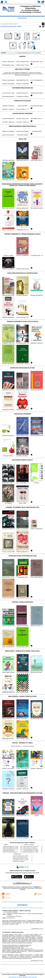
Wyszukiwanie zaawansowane (8, 26)
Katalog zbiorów (22, 18)
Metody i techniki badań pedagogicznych (10, 851)
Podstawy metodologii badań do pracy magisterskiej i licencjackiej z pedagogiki (17, 849)
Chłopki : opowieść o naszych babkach (30, 847)
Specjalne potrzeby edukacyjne (18, 861)
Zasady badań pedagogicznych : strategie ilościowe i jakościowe (14, 846)
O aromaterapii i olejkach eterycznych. (12, 932)
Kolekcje (19, 26)
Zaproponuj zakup (11, 53)
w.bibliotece (37, 887)
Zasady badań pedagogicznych (8, 850)
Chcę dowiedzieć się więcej (15, 977)
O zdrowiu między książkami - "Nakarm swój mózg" (16, 910)
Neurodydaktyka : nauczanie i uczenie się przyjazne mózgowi (24, 859)
